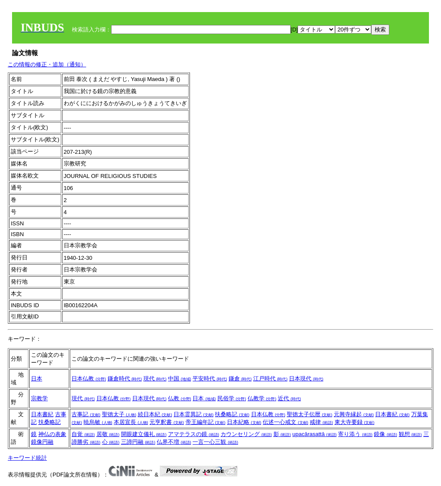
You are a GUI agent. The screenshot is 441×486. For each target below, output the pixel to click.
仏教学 (262, 398)
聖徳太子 (119, 414)
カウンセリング (246, 434)
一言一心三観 (215, 442)
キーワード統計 (27, 458)
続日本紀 (155, 414)
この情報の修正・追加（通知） (47, 64)
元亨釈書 (166, 422)
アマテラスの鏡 (193, 434)
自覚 (83, 434)
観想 (410, 434)
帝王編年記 (206, 422)
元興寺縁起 (354, 414)
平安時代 (210, 378)
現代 (155, 378)
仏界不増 (174, 442)
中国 (179, 378)
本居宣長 (131, 422)
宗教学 (39, 398)
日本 (36, 378)
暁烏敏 (98, 422)
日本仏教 (88, 378)
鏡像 (385, 434)
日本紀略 (244, 422)
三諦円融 (138, 442)
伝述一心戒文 (285, 422)
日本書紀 (42, 414)
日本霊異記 (194, 414)
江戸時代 (270, 378)
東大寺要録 (355, 422)
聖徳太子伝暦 (309, 414)
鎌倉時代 (125, 378)
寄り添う (355, 434)
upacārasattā (314, 434)
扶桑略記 (49, 422)
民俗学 (231, 398)
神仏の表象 (52, 434)
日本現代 (306, 378)
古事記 (85, 414)
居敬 (108, 434)
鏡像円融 (42, 442)
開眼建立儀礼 (144, 434)
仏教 (179, 398)
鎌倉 (240, 378)
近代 (289, 398)
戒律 (321, 422)
